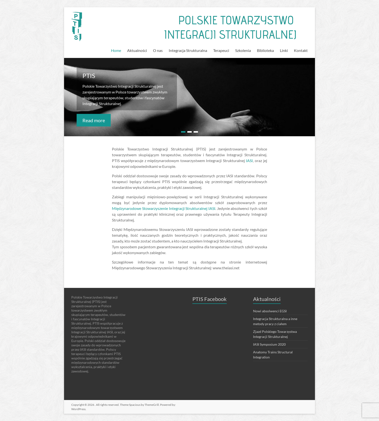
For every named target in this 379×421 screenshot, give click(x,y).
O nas (158, 50)
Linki (284, 50)
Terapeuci (221, 50)
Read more (93, 120)
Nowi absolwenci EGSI (270, 311)
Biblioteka (265, 50)
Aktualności (137, 50)
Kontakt (301, 50)
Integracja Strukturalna (188, 50)
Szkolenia (243, 50)
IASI (249, 160)
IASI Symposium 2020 (269, 344)
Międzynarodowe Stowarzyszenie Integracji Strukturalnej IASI (163, 208)
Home (116, 50)
